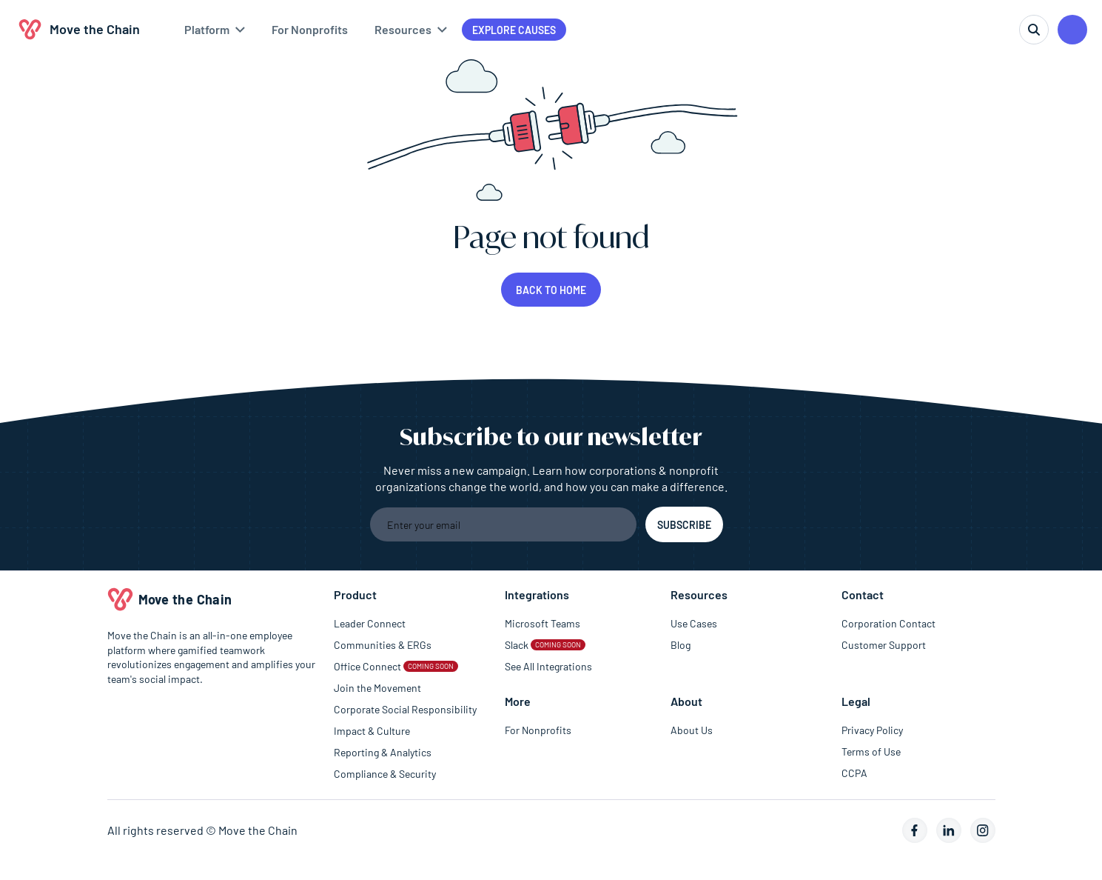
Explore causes (514, 30)
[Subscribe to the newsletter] (684, 524)
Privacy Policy (872, 730)
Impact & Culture (372, 730)
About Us (692, 730)
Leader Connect (370, 623)
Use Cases (694, 623)
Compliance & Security (385, 773)
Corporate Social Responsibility (405, 709)
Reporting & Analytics (382, 752)
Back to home (551, 290)
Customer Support (883, 645)
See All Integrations (548, 666)
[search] (1034, 29)
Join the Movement (377, 687)
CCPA (854, 773)
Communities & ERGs (382, 645)
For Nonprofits (538, 730)
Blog (681, 645)
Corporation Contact (888, 623)
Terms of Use (871, 751)
